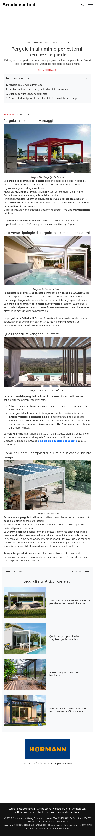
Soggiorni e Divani (26, 808)
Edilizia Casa (21, 812)
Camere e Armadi (61, 808)
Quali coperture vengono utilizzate (27, 94)
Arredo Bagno (44, 808)
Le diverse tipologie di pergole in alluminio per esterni (38, 89)
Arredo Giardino (37, 812)
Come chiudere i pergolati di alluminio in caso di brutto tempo (43, 98)
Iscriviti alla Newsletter (68, 812)
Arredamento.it (18, 4)
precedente (15, 571)
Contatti (51, 812)
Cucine (12, 808)
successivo (80, 571)
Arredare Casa (79, 808)
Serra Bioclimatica (48, 70)
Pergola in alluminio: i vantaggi (25, 84)
